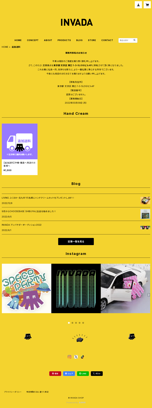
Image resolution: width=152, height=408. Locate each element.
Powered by (76, 402)
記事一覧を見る (76, 241)
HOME (18, 40)
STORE (92, 40)
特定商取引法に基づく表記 (37, 392)
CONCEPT (33, 40)
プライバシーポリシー (13, 392)
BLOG (79, 40)
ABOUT (48, 40)
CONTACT (107, 40)
